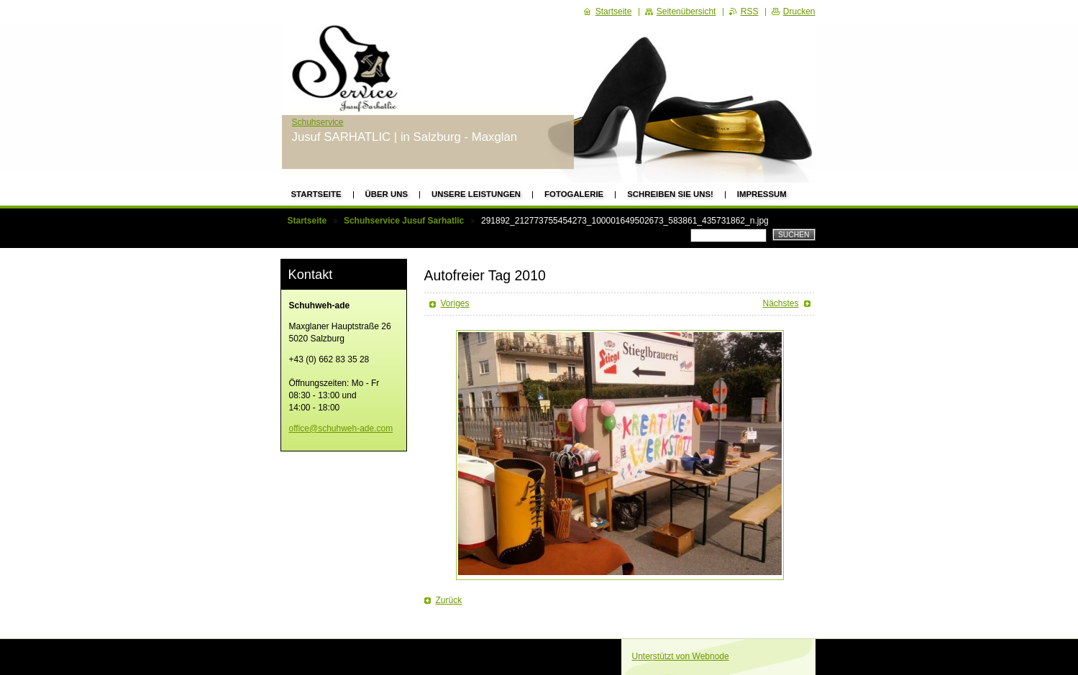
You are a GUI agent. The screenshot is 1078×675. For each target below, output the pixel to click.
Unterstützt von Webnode (680, 656)
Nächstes (780, 303)
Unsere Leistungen (476, 194)
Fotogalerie (573, 194)
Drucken (799, 11)
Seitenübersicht (686, 11)
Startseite (316, 194)
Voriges (455, 303)
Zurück (449, 600)
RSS (750, 11)
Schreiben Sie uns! (670, 194)
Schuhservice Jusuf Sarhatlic (404, 221)
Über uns (386, 194)
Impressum (762, 194)
